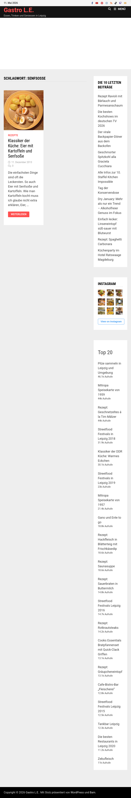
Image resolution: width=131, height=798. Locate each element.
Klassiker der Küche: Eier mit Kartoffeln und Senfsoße (20, 148)
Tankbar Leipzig (108, 724)
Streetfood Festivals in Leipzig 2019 (106, 478)
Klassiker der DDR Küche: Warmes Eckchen (110, 456)
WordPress (77, 792)
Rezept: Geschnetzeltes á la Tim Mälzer (109, 412)
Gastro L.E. (19, 10)
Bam (92, 792)
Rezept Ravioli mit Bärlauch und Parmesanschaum (110, 100)
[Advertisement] (65, 43)
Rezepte (13, 135)
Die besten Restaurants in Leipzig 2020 (108, 741)
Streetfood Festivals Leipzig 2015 (109, 706)
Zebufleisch (106, 758)
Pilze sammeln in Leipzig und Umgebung (109, 368)
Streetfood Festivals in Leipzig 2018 (106, 434)
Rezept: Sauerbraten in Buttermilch (108, 583)
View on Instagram (111, 321)
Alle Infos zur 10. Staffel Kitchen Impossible (109, 177)
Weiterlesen (18, 214)
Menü (120, 9)
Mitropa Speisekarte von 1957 (109, 500)
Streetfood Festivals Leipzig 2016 (109, 605)
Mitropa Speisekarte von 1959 (109, 389)
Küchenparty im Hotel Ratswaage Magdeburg (109, 255)
